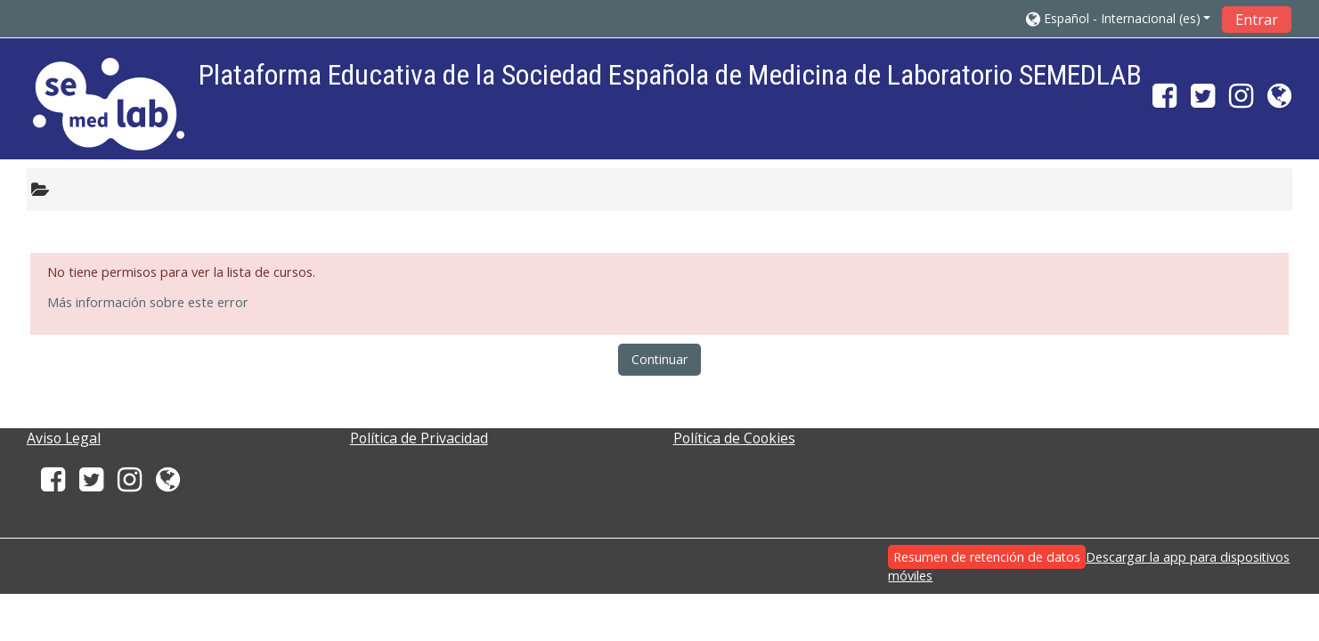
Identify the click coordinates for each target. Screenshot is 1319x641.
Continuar (659, 359)
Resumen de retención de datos (986, 556)
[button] (1118, 18)
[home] (108, 103)
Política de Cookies (734, 438)
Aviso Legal (64, 438)
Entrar (1256, 19)
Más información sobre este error (147, 302)
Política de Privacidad (419, 438)
